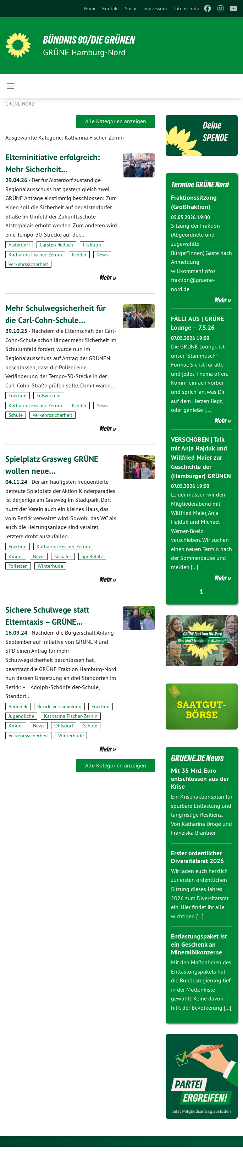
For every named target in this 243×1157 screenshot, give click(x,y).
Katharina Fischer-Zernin (35, 254)
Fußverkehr (49, 395)
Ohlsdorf (63, 725)
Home (90, 8)
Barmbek (18, 706)
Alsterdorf (19, 245)
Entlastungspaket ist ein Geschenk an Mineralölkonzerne (199, 954)
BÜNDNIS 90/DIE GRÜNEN (92, 39)
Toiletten (18, 566)
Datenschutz (185, 8)
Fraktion (92, 245)
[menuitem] (90, 8)
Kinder (79, 254)
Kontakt (110, 8)
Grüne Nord (20, 104)
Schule (16, 415)
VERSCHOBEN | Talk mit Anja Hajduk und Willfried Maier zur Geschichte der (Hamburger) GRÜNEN (201, 468)
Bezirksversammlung (59, 706)
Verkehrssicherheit (28, 264)
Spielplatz (92, 556)
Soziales (63, 556)
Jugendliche (21, 716)
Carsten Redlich (56, 245)
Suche (131, 8)
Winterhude (50, 566)
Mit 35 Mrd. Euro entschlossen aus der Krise (200, 789)
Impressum (155, 8)
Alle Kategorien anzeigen (115, 121)
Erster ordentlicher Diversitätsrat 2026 (197, 867)
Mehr (106, 278)
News (102, 254)
